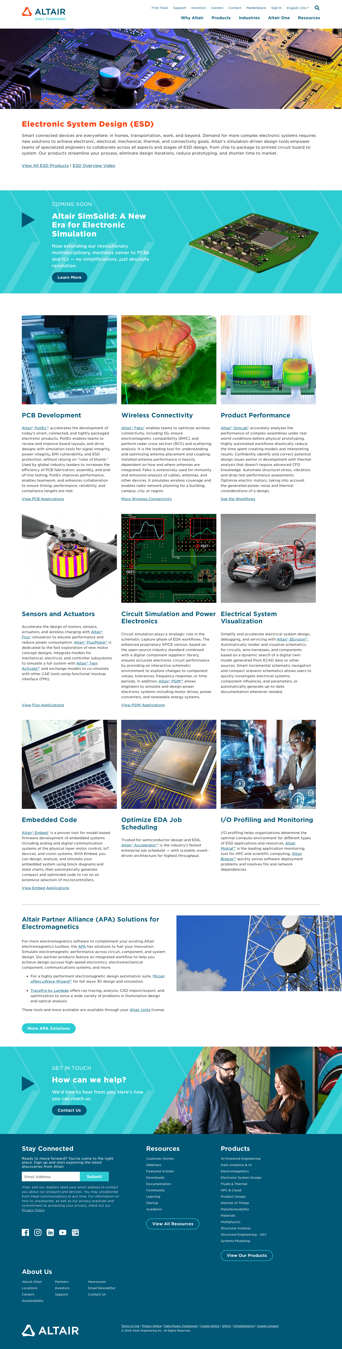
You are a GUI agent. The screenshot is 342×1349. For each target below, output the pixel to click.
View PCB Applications (43, 498)
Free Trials (160, 8)
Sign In (276, 8)
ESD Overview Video (94, 165)
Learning (153, 1196)
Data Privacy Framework (181, 1326)
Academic (154, 1209)
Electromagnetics (235, 1171)
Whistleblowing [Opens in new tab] (243, 1326)
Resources (309, 17)
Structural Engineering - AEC (244, 1234)
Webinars (153, 1165)
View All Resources (172, 1223)
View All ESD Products (45, 165)
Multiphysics (230, 1222)
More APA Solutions (48, 1028)
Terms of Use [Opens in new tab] (130, 1326)
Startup (152, 1203)
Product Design (233, 1196)
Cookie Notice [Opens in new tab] (209, 1326)
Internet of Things (235, 1203)
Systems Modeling (235, 1241)
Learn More (70, 277)
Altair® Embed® (35, 832)
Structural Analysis (236, 1228)
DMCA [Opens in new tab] (226, 1326)
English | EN (296, 8)
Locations (30, 1288)
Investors (198, 8)
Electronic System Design (241, 1177)
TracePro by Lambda (50, 990)
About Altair (32, 1282)
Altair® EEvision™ (292, 639)
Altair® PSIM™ (171, 681)
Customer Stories (160, 1158)
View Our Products (247, 1255)
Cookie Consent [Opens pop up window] (268, 1326)
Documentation (158, 1184)
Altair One (279, 17)
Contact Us (69, 1110)
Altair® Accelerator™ (140, 845)
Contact (234, 8)
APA (82, 946)
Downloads (155, 1177)
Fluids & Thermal (234, 1184)
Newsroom (97, 1282)
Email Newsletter (102, 1288)
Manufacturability (235, 1209)
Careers (217, 8)
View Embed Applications (45, 888)
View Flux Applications (43, 705)
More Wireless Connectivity (146, 498)
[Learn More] (254, 279)
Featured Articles (160, 1171)
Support (179, 8)
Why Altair (192, 17)
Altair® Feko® (133, 428)
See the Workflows (238, 498)
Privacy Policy (33, 1210)
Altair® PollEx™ (35, 428)
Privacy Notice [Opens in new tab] (152, 1326)
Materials (228, 1215)
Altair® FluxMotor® (90, 642)
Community (155, 1190)
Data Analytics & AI (236, 1165)
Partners (61, 1282)
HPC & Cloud (231, 1190)
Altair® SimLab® (235, 428)
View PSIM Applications (143, 705)
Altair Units (140, 1009)
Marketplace (256, 8)
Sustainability (32, 1300)
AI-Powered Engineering (240, 1158)
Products (221, 17)
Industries (249, 17)
